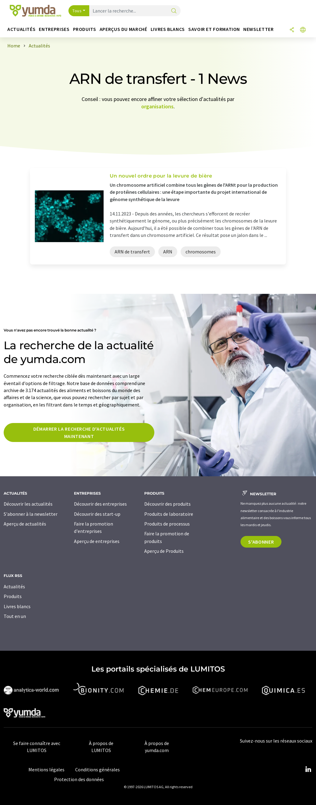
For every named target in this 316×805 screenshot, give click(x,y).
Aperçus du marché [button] (123, 29)
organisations (157, 106)
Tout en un (15, 616)
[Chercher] (174, 11)
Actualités (14, 586)
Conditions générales (97, 769)
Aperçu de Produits (164, 551)
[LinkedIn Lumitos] (308, 769)
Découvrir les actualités (28, 504)
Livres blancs (17, 606)
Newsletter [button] (258, 29)
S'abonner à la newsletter (30, 514)
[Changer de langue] (303, 30)
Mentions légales (46, 769)
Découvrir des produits (167, 504)
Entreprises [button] (54, 29)
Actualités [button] (21, 29)
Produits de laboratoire (168, 514)
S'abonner (261, 542)
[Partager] (292, 30)
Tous (77, 10)
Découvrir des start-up (97, 514)
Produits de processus (167, 524)
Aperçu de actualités (25, 524)
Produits (13, 596)
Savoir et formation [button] (214, 29)
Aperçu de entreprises (96, 541)
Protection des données (79, 779)
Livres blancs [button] (168, 29)
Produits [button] (84, 29)
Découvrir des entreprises (100, 504)
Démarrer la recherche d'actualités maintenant (79, 432)
